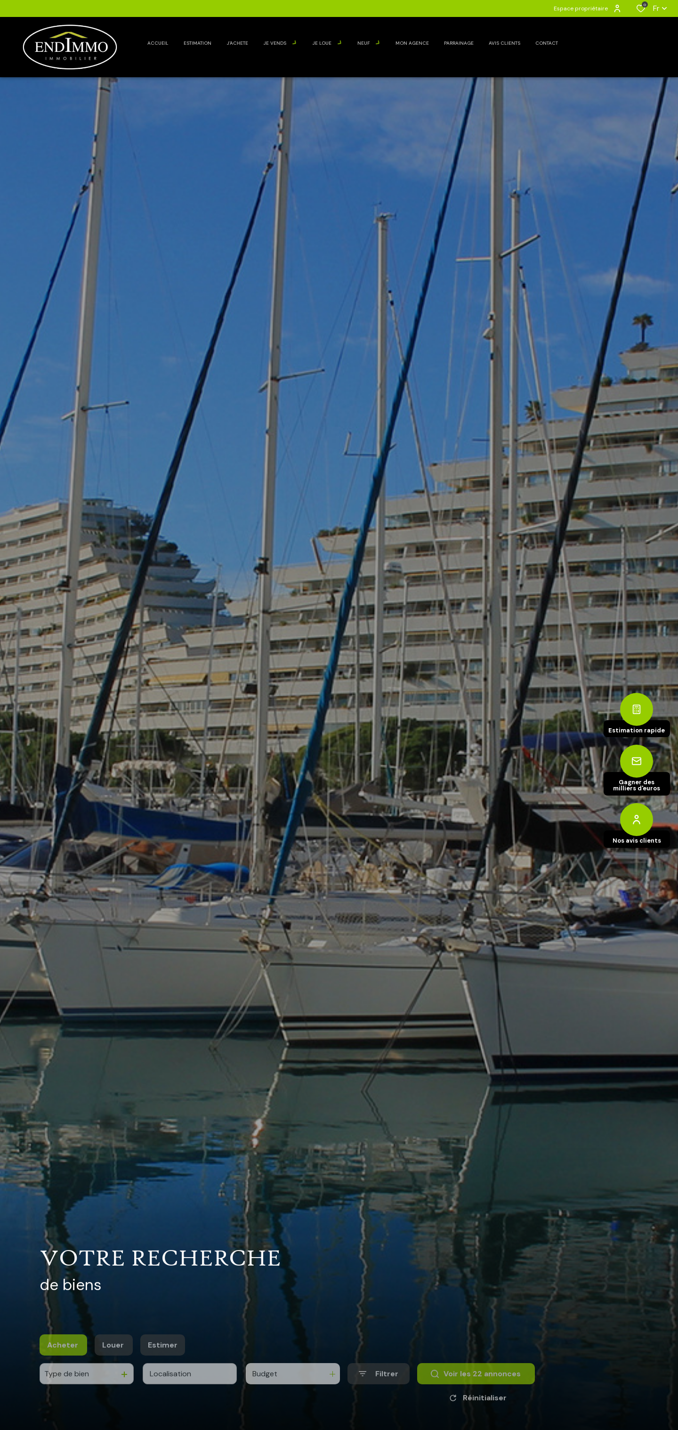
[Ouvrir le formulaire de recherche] (378, 1390)
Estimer (163, 1361)
